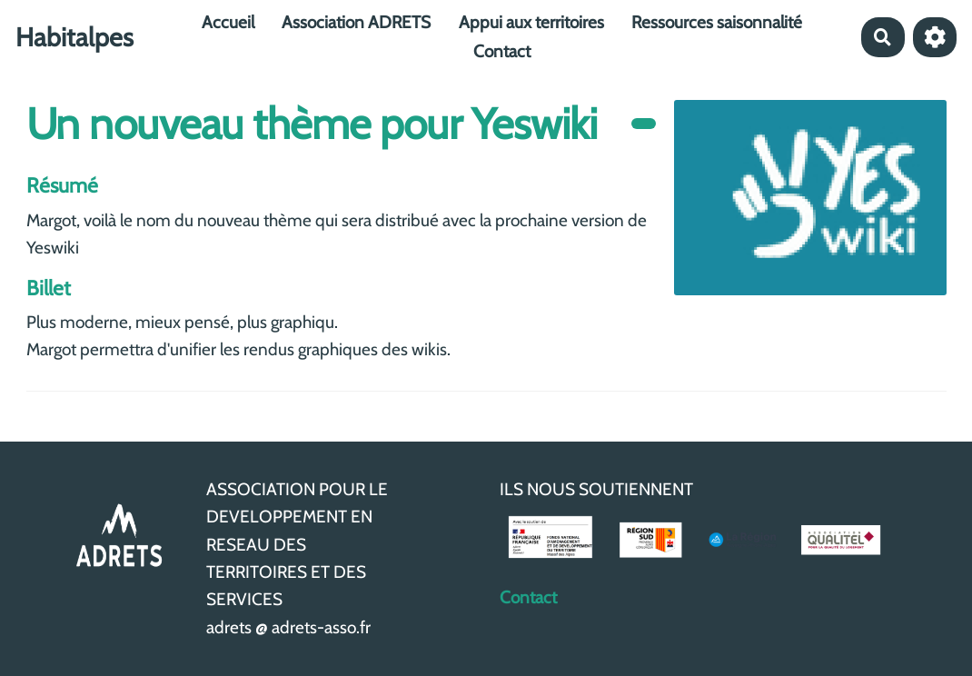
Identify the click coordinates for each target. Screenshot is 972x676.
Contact (502, 51)
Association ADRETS (356, 22)
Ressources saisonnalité (716, 22)
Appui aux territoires (531, 22)
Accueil (228, 22)
